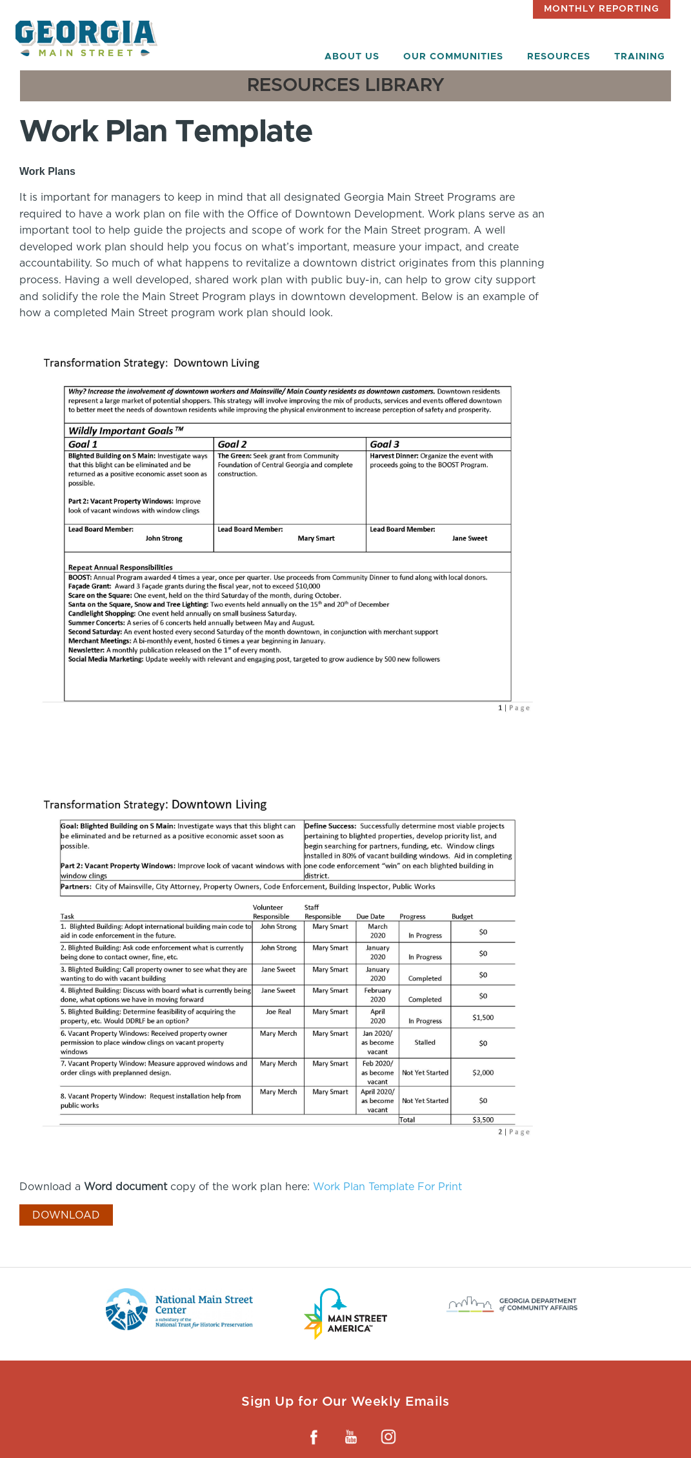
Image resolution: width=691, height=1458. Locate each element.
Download (66, 1215)
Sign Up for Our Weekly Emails (345, 1401)
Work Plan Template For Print (387, 1186)
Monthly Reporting (601, 9)
